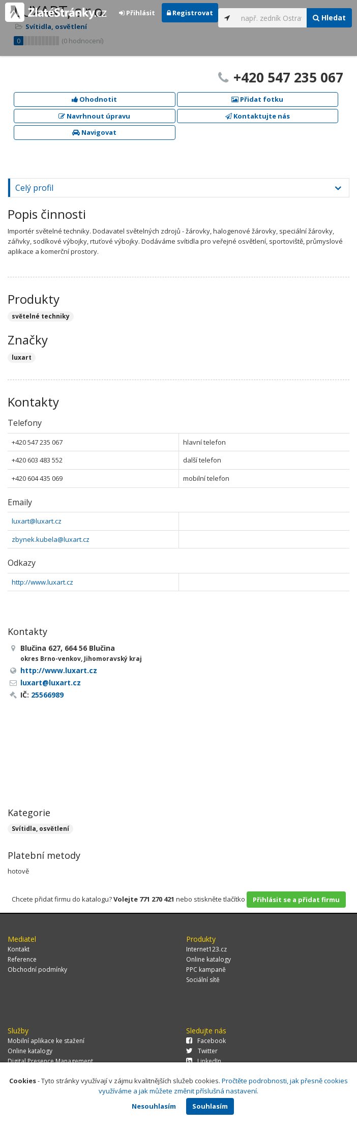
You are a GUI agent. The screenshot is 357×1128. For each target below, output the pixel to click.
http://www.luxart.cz (42, 582)
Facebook (206, 1040)
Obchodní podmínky (37, 969)
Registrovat (190, 12)
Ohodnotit (94, 99)
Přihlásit (137, 12)
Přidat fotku (257, 99)
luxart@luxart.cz (37, 521)
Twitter (202, 1051)
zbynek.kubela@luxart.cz (51, 539)
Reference (22, 959)
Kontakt (18, 949)
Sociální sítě (203, 979)
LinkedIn (203, 1061)
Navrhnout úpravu (94, 116)
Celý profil (34, 187)
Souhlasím (210, 1106)
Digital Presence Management (50, 1061)
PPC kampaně (206, 969)
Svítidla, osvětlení (40, 828)
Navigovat (94, 132)
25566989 (47, 695)
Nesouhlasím (154, 1106)
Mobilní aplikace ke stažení (46, 1040)
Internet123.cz (206, 949)
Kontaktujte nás (257, 116)
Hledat (329, 17)
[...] (271, 17)
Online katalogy (208, 959)
